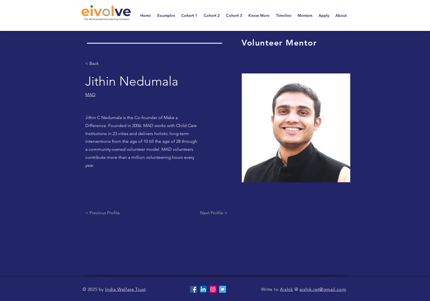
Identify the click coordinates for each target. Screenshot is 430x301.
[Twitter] (222, 289)
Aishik (286, 289)
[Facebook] (193, 289)
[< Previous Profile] (107, 213)
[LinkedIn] (203, 289)
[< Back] (96, 64)
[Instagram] (212, 289)
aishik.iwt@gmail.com (322, 289)
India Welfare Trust (125, 289)
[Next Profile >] (213, 213)
